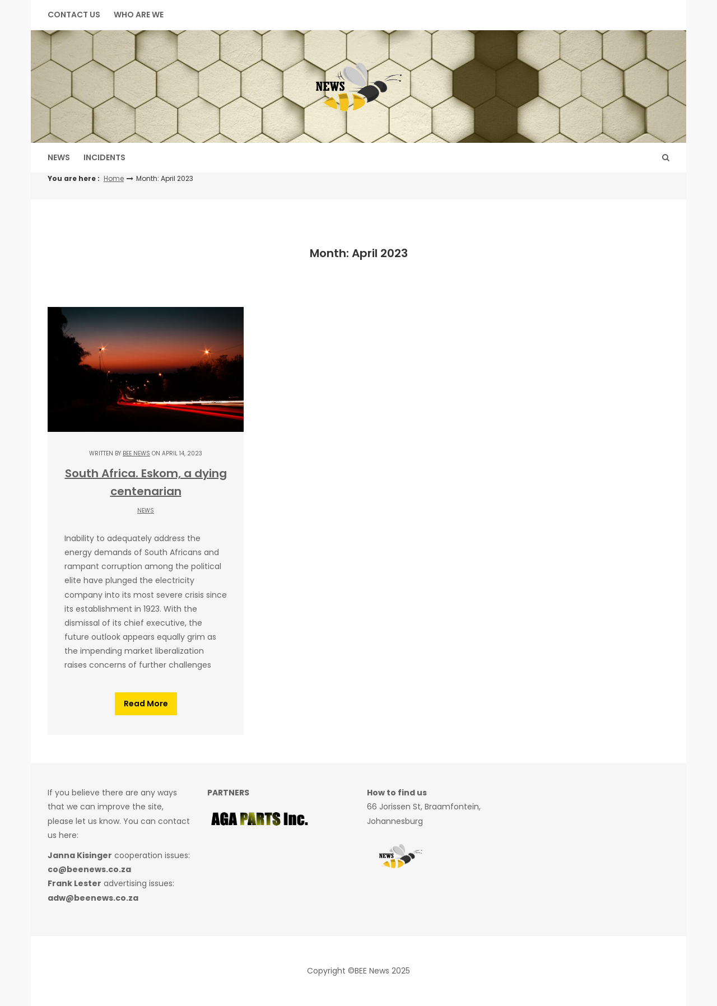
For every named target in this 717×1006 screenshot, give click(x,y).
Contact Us (74, 14)
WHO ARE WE (139, 14)
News (59, 157)
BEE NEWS (136, 453)
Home (114, 178)
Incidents (104, 157)
